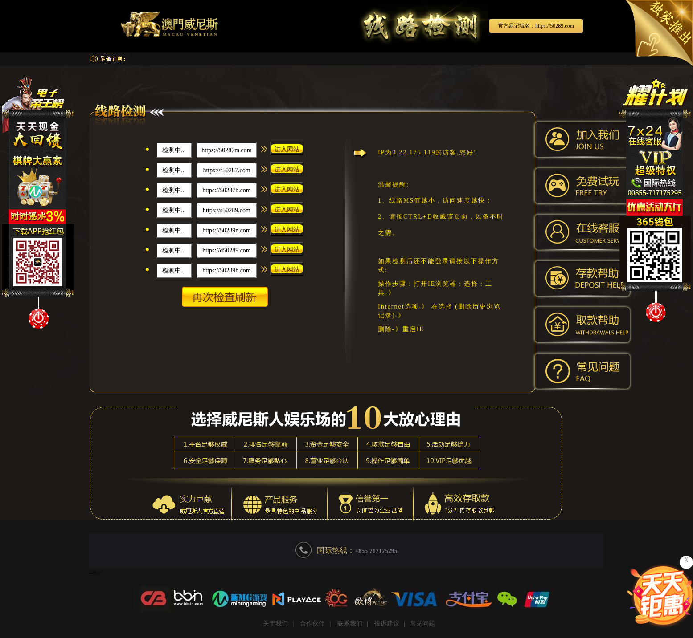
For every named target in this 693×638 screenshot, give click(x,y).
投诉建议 (386, 623)
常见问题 (422, 623)
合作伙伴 (312, 623)
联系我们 (349, 623)
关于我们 (275, 623)
